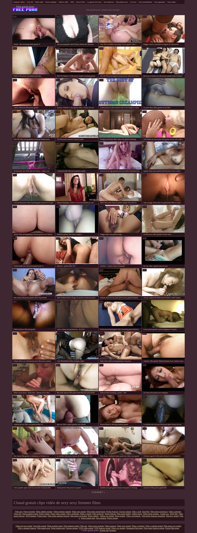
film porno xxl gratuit (78, 516)
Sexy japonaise (159, 2)
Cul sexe (133, 2)
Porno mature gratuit (30, 514)
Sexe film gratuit (39, 526)
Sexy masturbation (145, 2)
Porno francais (110, 514)
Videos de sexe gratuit (23, 526)
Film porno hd (98, 514)
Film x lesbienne (72, 514)
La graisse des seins (94, 2)
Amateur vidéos (19, 2)
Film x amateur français (27, 528)
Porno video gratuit (58, 514)
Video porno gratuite (151, 514)
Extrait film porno (172, 528)
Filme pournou (110, 526)
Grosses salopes (125, 512)
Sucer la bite (80, 2)
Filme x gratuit (86, 514)
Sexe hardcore (109, 2)
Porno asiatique (51, 2)
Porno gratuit (120, 516)
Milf (72, 2)
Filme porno (42, 516)
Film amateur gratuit (71, 526)
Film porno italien (124, 514)
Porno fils (17, 514)
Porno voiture (44, 514)
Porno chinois (93, 516)
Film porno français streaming (153, 516)
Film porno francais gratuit (154, 528)
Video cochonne (175, 512)
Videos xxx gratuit (107, 516)
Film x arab (136, 512)
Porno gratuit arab (88, 518)
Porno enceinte (29, 512)
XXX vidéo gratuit (86, 528)
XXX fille (174, 514)
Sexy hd (30, 2)
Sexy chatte (171, 2)
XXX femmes (31, 516)
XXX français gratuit (102, 528)
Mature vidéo (63, 2)
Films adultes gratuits (44, 512)
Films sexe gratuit (79, 512)
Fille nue (83, 526)
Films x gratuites (138, 526)
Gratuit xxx (164, 514)
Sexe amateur (101, 518)
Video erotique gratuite (62, 512)
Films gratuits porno (25, 7)
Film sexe (19, 512)
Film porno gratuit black (96, 512)
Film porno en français (159, 512)
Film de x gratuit (172, 516)
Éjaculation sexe (122, 2)
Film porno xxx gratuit (172, 526)
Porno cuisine (112, 518)
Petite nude (39, 2)
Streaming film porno (134, 528)
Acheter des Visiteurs (108, 530)
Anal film (145, 512)
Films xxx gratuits (118, 528)
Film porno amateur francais (58, 516)
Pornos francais (112, 512)
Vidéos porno (137, 514)
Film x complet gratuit (154, 526)
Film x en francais (134, 516)
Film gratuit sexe (43, 528)
